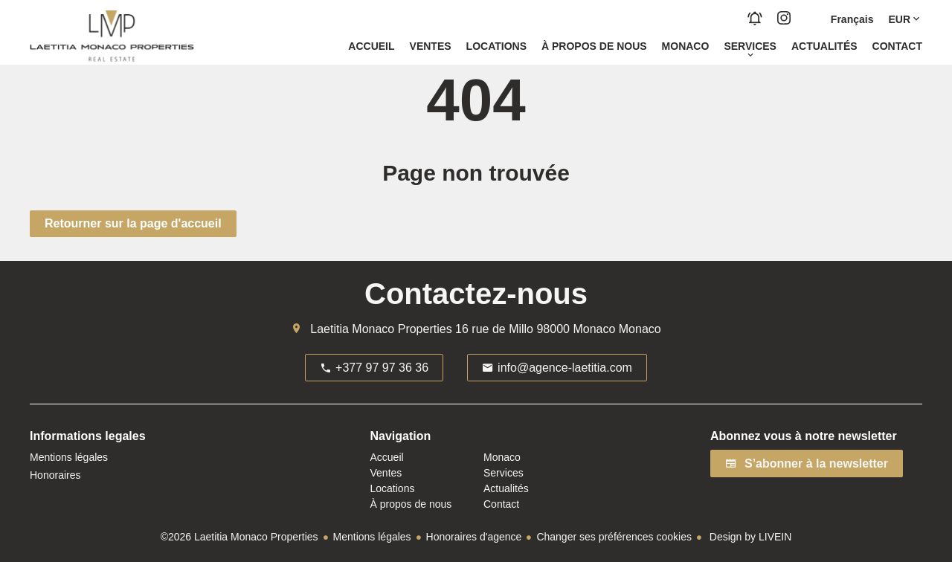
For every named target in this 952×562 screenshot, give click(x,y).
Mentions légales (372, 537)
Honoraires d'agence (474, 537)
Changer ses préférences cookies (614, 537)
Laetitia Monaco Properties (380, 329)
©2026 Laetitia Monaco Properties (239, 537)
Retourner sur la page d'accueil (133, 223)
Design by (749, 537)
